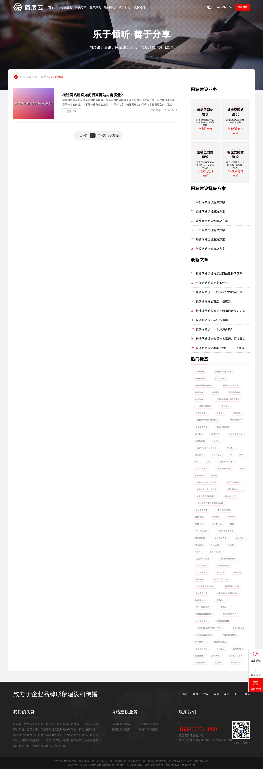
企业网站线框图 (203, 558)
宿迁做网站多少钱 (223, 371)
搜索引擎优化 (201, 427)
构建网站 (199, 475)
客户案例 (95, 7)
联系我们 (139, 7)
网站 (196, 461)
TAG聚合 (187, 761)
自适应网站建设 (235, 434)
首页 (44, 77)
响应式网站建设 (148, 729)
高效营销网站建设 (204, 614)
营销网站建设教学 (228, 558)
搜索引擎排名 (215, 551)
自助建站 (220, 648)
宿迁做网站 (200, 378)
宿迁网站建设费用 (204, 385)
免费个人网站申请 (227, 461)
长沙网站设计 (238, 628)
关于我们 (124, 7)
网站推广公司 (201, 593)
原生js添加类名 (202, 607)
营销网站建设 (201, 565)
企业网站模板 (234, 392)
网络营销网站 (223, 621)
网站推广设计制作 (220, 579)
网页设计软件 (233, 482)
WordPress (217, 524)
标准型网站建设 (148, 724)
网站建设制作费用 (225, 531)
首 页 (51, 7)
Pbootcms (200, 641)
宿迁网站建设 (220, 378)
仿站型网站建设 (121, 724)
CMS (232, 524)
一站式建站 (217, 454)
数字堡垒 (237, 413)
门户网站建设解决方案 (210, 230)
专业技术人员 (201, 572)
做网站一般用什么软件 (207, 482)
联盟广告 (215, 434)
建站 (242, 468)
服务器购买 (235, 662)
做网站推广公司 (232, 586)
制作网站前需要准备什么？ (213, 283)
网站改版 (237, 572)
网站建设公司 (230, 496)
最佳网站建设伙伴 (236, 489)
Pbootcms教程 (229, 635)
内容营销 (215, 517)
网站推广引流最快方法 (228, 593)
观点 (226, 694)
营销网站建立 (220, 641)
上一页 (83, 135)
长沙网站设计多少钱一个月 (209, 628)
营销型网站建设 (235, 655)
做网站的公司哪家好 (205, 496)
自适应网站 (200, 441)
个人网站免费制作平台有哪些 (227, 399)
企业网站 (239, 538)
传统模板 (199, 655)
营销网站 (220, 413)
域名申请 (218, 662)
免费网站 (215, 392)
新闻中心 (110, 7)
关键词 (197, 551)
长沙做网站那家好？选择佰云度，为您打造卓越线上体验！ (222, 310)
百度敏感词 (200, 371)
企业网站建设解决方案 (210, 211)
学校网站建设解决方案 (210, 248)
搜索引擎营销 (223, 427)
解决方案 (81, 7)
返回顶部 (256, 685)
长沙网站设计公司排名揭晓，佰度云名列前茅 (222, 338)
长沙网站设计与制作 (205, 586)
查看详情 (71, 111)
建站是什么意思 (224, 468)
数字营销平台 (201, 648)
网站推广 (230, 447)
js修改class (224, 607)
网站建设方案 (201, 510)
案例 (216, 694)
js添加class (200, 600)
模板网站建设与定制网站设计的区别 (219, 273)
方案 (205, 694)
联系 (247, 694)
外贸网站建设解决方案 (210, 239)
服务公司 (220, 572)
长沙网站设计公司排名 (207, 447)
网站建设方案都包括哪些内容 (210, 503)
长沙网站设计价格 (204, 635)
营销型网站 (200, 662)
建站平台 (199, 524)
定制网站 (215, 655)
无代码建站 (238, 648)
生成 (207, 461)
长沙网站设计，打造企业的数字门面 (219, 292)
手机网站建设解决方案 (210, 202)
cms (241, 454)
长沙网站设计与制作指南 (212, 320)
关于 (236, 694)
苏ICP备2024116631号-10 (181, 764)
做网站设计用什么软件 (207, 489)
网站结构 (199, 517)
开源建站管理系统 (231, 385)
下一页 (102, 135)
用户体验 (199, 579)
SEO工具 (215, 544)
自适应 (216, 441)
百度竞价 (199, 434)
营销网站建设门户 (231, 614)
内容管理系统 (201, 531)
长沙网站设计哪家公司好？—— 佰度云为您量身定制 (221, 348)
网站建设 (66, 7)
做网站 (214, 475)
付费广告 (231, 517)
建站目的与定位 (224, 510)
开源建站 (199, 392)
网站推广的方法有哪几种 (208, 420)
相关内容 (57, 77)
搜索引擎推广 (235, 420)
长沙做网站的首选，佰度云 (213, 301)
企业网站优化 (220, 538)
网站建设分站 (202, 761)
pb (231, 454)
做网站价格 (200, 538)
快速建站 (199, 399)
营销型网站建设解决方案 (212, 221)
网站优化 (199, 544)
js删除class (220, 600)
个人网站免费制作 (204, 406)
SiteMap (176, 761)
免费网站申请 (201, 468)
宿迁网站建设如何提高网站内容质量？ (93, 95)
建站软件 (199, 454)
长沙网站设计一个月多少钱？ (215, 329)
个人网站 (225, 406)
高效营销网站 (223, 565)
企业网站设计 (201, 621)
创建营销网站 (201, 413)
